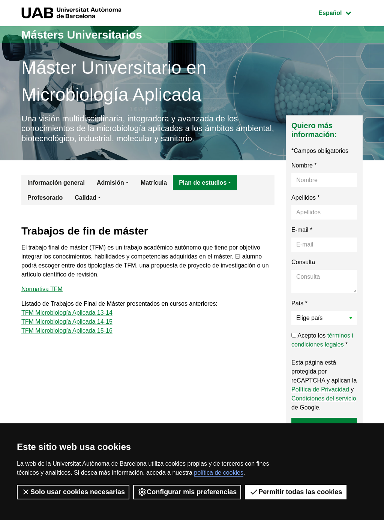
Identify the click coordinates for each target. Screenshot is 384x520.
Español (340, 12)
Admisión (110, 182)
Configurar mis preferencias (187, 491)
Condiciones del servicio (323, 398)
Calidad (85, 197)
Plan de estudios (202, 182)
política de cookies (218, 472)
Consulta (303, 262)
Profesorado (45, 197)
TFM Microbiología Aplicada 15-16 (66, 330)
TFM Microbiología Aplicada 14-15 (66, 321)
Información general (56, 182)
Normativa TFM (42, 289)
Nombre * (304, 165)
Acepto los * (322, 340)
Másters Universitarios (81, 34)
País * (299, 303)
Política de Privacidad (320, 389)
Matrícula (154, 182)
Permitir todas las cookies (295, 491)
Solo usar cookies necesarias (73, 491)
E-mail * (301, 230)
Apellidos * (305, 197)
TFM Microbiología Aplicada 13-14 (66, 312)
